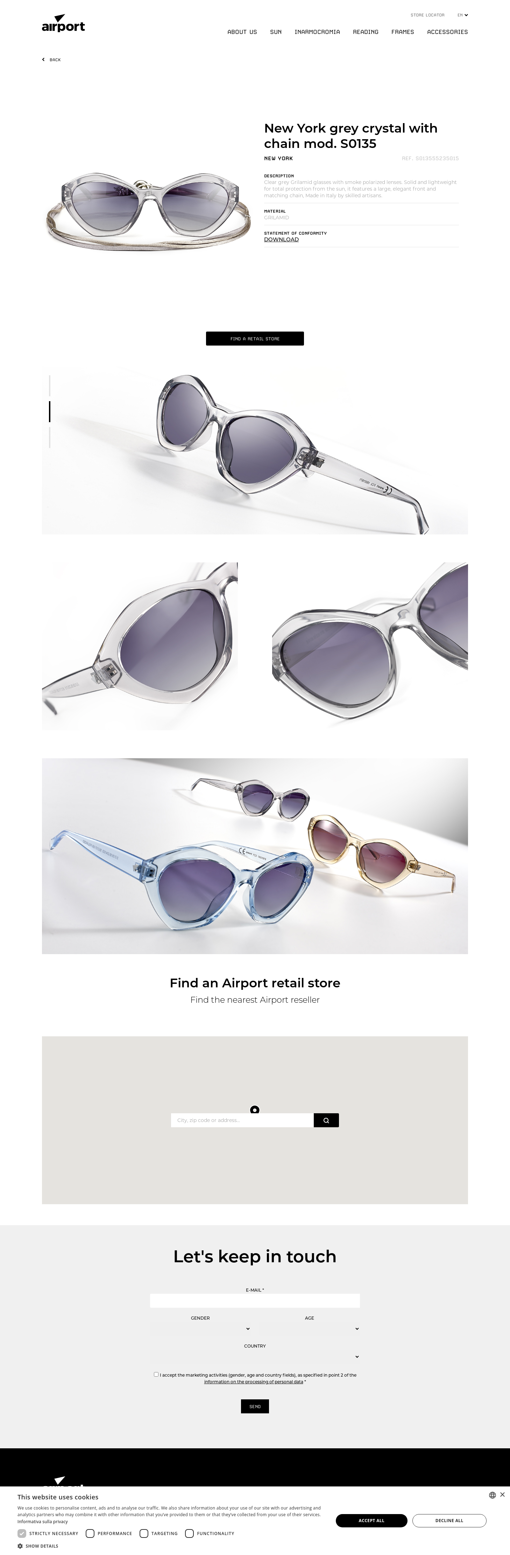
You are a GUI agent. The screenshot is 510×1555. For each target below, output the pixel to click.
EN (463, 15)
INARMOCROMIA (317, 31)
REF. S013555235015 (430, 158)
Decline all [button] (449, 1521)
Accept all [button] (371, 1521)
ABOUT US (242, 31)
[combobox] (492, 1495)
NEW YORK (278, 158)
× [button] (502, 1495)
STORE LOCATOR (428, 15)
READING (365, 31)
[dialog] (255, 1520)
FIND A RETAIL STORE (255, 338)
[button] (170, 1546)
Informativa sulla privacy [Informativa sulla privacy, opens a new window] (42, 1522)
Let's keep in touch (255, 1256)
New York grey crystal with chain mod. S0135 (351, 135)
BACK (55, 59)
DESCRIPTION (279, 175)
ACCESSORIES (447, 31)
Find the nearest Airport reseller (255, 1000)
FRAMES (402, 31)
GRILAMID (276, 217)
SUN (276, 31)
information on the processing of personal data (253, 1381)
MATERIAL (275, 211)
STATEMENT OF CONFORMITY (295, 233)
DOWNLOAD (281, 239)
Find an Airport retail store (255, 982)
